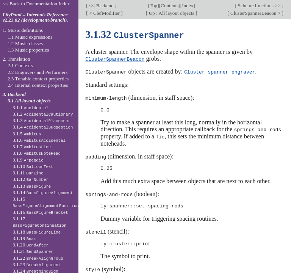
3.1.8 (37, 153)
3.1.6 (39, 140)
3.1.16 (40, 212)
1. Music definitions (23, 30)
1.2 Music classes (25, 43)
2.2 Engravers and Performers (37, 72)
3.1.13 (32, 186)
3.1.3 (41, 120)
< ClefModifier (104, 13)
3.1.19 (24, 238)
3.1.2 (43, 114)
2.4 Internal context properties (38, 85)
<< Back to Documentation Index (36, 3)
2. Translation (16, 59)
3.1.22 (38, 258)
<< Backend (101, 5)
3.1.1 (30, 107)
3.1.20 (30, 245)
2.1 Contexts (20, 65)
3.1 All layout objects (29, 101)
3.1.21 (33, 251)
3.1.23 (37, 264)
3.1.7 (32, 146)
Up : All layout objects (171, 13)
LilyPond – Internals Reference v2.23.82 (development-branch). (35, 17)
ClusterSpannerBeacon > (255, 13)
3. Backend (14, 94)
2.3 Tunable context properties (38, 79)
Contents (169, 5)
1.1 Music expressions (30, 37)
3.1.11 (28, 173)
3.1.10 (33, 166)
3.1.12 (30, 179)
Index (187, 5)
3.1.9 (28, 160)
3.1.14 (43, 192)
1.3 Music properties (28, 50)
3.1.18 (37, 232)
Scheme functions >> (259, 5)
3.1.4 (43, 127)
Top (153, 5)
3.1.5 (27, 133)
